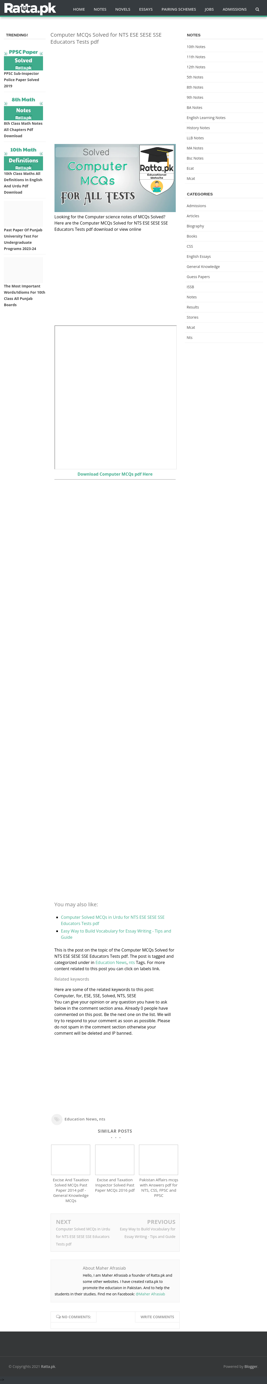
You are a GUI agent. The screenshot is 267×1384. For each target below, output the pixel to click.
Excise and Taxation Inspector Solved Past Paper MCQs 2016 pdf (115, 1186)
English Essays (199, 256)
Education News (110, 962)
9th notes (195, 97)
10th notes (196, 46)
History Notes (198, 127)
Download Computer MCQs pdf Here (115, 474)
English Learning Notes (206, 117)
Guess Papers (198, 276)
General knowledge (203, 266)
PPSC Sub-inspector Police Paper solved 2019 (21, 79)
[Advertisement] (115, 85)
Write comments (157, 1318)
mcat (191, 178)
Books (192, 236)
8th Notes (195, 87)
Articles (193, 215)
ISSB (190, 286)
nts (132, 962)
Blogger (251, 1367)
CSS (190, 246)
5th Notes (195, 77)
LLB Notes (195, 137)
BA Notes (194, 107)
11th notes (196, 56)
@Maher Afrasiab (150, 1295)
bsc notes (195, 158)
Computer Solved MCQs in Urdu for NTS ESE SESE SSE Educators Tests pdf (83, 1238)
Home (79, 9)
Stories (192, 317)
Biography (195, 226)
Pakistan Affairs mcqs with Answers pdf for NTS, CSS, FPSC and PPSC (158, 1188)
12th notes (196, 66)
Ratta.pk (48, 1367)
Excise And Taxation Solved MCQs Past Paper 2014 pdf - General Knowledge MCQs (71, 1191)
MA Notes (195, 148)
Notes (192, 296)
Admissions (196, 205)
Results (193, 307)
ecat (190, 168)
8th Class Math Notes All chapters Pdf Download (23, 129)
